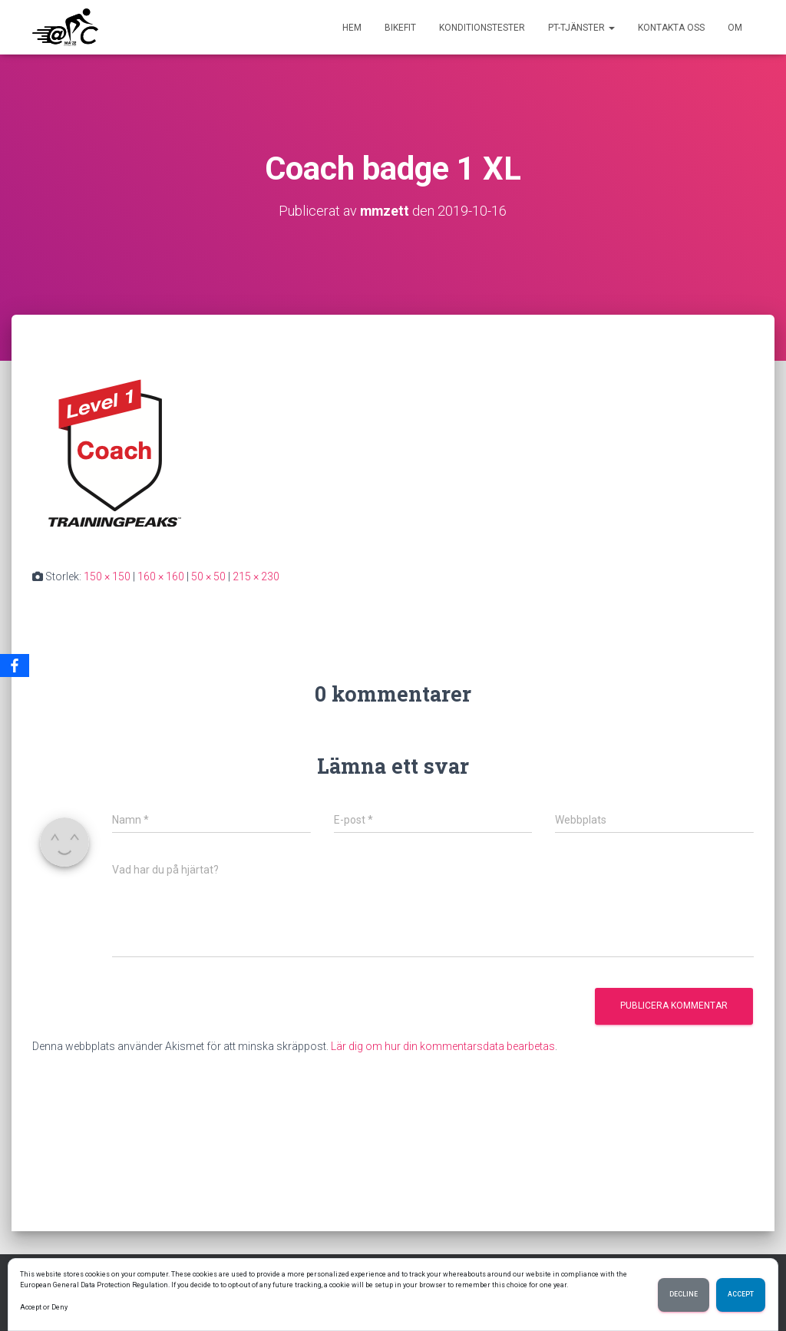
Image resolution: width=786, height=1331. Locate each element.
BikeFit (400, 27)
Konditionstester (482, 27)
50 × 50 (208, 576)
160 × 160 (160, 576)
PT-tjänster (581, 27)
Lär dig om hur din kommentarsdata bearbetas (443, 1045)
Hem (352, 27)
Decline (683, 1295)
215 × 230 (256, 576)
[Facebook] (14, 665)
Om (735, 27)
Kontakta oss (671, 27)
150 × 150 (107, 576)
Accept (741, 1295)
